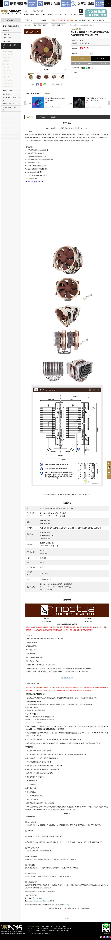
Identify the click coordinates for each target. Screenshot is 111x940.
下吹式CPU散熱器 (8, 54)
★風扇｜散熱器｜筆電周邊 (9, 46)
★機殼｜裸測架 (7, 38)
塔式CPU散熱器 (7, 51)
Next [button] (105, 3)
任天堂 (70, 14)
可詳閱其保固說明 (67, 678)
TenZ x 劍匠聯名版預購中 (82, 20)
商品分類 (8, 20)
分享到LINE (44, 84)
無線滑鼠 (32, 14)
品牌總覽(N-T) (7, 34)
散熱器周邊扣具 (7, 83)
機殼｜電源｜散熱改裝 (11, 26)
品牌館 (43, 20)
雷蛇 (55, 14)
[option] (53, 3)
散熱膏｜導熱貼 (7, 86)
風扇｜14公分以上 (8, 73)
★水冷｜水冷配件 (8, 90)
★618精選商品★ (99, 20)
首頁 (29, 25)
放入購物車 (100, 58)
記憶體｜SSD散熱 (8, 80)
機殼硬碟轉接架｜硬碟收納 (9, 108)
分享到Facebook (37, 84)
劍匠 (65, 14)
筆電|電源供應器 (7, 41)
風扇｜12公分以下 (8, 64)
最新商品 (29, 20)
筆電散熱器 (6, 61)
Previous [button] (2, 3)
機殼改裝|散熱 (6, 94)
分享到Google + (41, 84)
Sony (75, 14)
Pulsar (60, 14)
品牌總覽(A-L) (6, 30)
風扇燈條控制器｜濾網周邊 (9, 99)
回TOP (67, 918)
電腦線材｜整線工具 (8, 103)
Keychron (50, 14)
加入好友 (106, 925)
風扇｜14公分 (7, 70)
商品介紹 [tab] (30, 117)
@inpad (39, 898)
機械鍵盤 (43, 14)
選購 (28, 103)
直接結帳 (81, 58)
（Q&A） (67, 904)
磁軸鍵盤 (81, 14)
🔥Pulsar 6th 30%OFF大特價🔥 (62, 20)
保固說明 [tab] (54, 117)
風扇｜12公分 (7, 67)
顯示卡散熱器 (7, 57)
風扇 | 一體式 (6, 77)
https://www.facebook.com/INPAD (43, 901)
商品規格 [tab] (42, 117)
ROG (37, 14)
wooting (26, 14)
